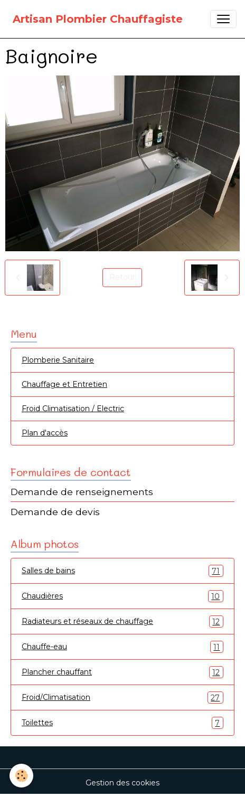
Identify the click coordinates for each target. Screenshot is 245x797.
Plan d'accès (45, 433)
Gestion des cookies (122, 782)
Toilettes (122, 723)
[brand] (97, 19)
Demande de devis (55, 511)
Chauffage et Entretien (64, 384)
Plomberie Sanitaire (58, 360)
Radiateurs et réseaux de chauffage (122, 621)
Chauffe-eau (122, 647)
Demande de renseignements (82, 491)
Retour (122, 277)
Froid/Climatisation (122, 697)
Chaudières (122, 596)
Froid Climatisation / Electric (73, 408)
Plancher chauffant (122, 672)
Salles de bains (122, 571)
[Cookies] (21, 775)
